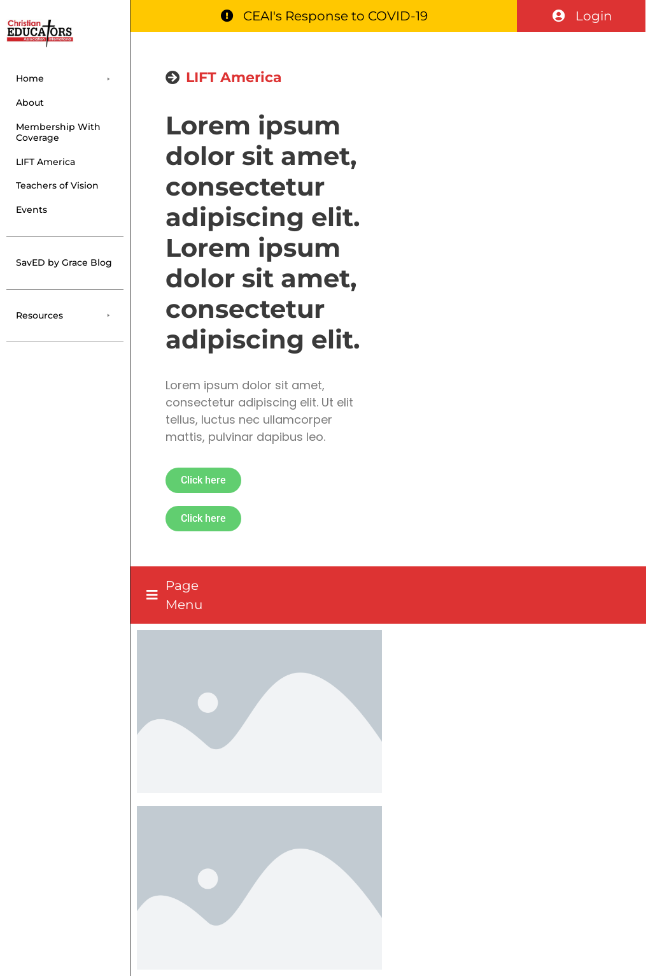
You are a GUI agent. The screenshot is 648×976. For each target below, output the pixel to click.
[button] (64, 78)
